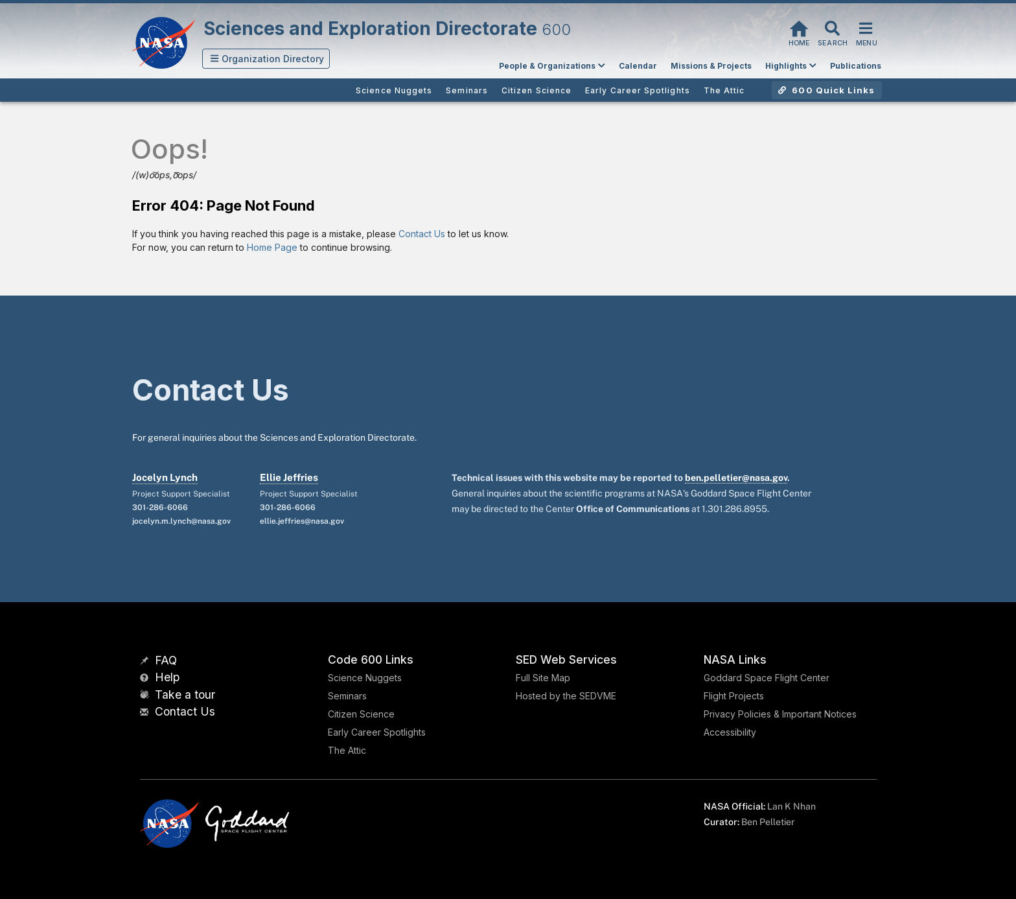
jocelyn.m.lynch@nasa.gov (181, 521)
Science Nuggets (365, 677)
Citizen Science (361, 713)
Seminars (347, 695)
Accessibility (730, 732)
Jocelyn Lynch (165, 477)
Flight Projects (734, 695)
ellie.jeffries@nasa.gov (302, 521)
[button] (266, 59)
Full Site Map (543, 677)
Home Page (272, 247)
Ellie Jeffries (289, 477)
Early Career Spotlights (377, 732)
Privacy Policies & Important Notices (780, 713)
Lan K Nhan (791, 806)
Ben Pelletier (767, 822)
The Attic (347, 750)
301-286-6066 (160, 507)
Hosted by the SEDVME (566, 695)
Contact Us (421, 233)
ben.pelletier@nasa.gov (736, 478)
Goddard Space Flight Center (766, 677)
